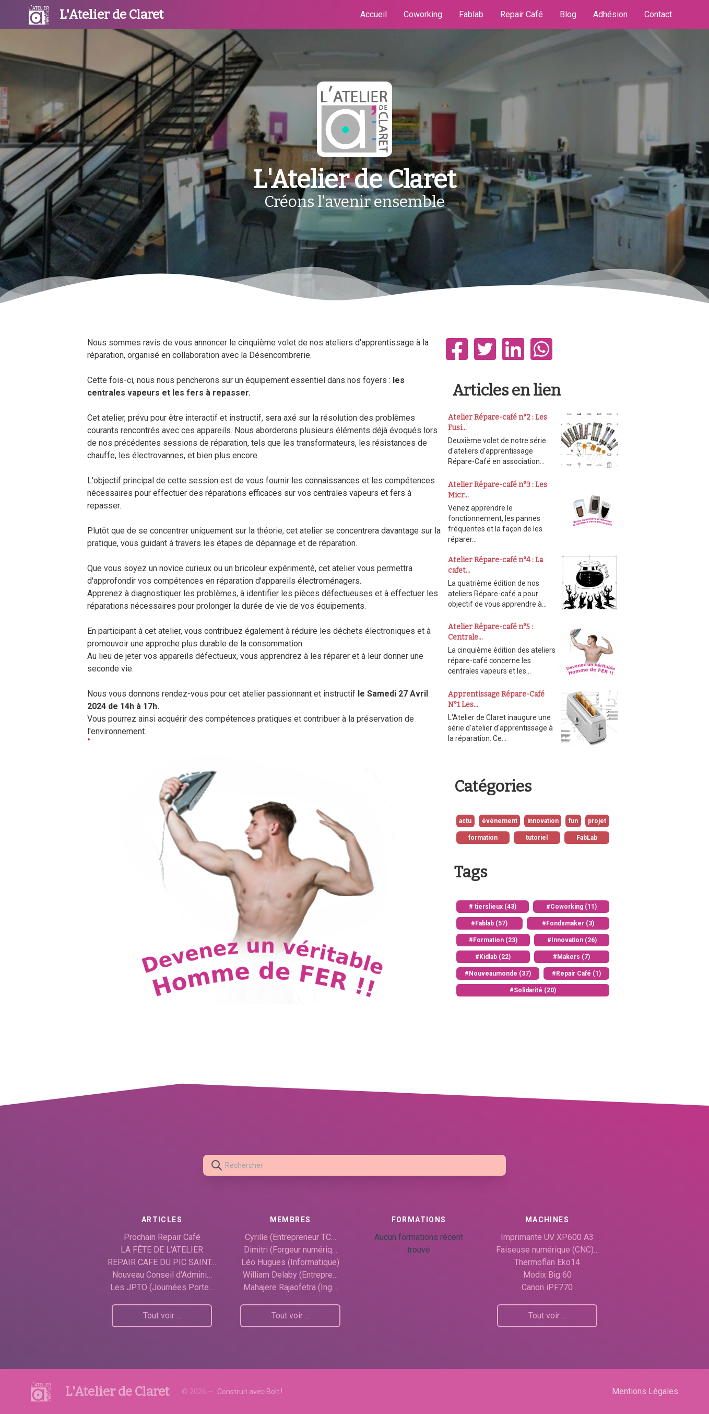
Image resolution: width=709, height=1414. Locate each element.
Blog (568, 14)
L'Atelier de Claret (111, 14)
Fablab (471, 14)
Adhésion (610, 14)
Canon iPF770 (547, 1287)
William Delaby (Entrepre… (290, 1275)
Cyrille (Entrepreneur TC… (290, 1237)
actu (465, 821)
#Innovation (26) (572, 940)
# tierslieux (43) (492, 906)
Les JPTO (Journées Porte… (162, 1287)
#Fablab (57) (489, 923)
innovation (543, 821)
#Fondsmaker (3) (568, 923)
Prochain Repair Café (162, 1237)
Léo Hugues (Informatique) (290, 1262)
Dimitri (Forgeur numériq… (290, 1250)
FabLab (586, 837)
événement (499, 821)
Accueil (373, 14)
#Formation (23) (493, 940)
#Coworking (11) (571, 906)
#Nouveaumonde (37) (498, 973)
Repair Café (521, 14)
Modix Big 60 (547, 1275)
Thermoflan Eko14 (547, 1262)
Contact (658, 14)
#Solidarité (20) (533, 990)
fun (573, 821)
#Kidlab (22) (493, 956)
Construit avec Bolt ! (249, 1391)
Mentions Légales (645, 1391)
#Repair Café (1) (576, 973)
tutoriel (537, 837)
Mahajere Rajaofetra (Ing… (290, 1287)
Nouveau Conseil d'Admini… (162, 1275)
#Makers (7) (571, 956)
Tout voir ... (162, 1315)
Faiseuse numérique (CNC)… (547, 1250)
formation (483, 837)
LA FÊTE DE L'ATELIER (162, 1250)
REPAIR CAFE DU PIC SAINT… (162, 1262)
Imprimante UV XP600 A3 (547, 1237)
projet (597, 821)
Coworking (423, 14)
